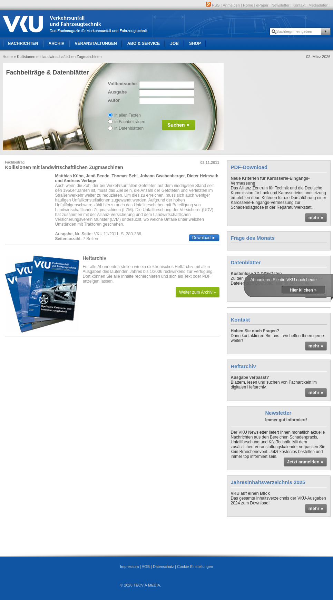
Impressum (129, 566)
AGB (146, 566)
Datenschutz (163, 566)
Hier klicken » (303, 290)
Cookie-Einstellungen (195, 566)
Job (174, 43)
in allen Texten (128, 115)
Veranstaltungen (96, 43)
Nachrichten (23, 43)
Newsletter (281, 5)
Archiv (57, 43)
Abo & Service (143, 43)
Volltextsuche (122, 83)
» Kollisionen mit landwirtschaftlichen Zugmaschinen (57, 57)
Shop (195, 43)
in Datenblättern (129, 128)
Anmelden (231, 5)
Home (248, 5)
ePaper (262, 5)
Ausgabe (117, 92)
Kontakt (299, 5)
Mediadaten (318, 5)
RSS (213, 5)
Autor (114, 100)
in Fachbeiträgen (130, 121)
